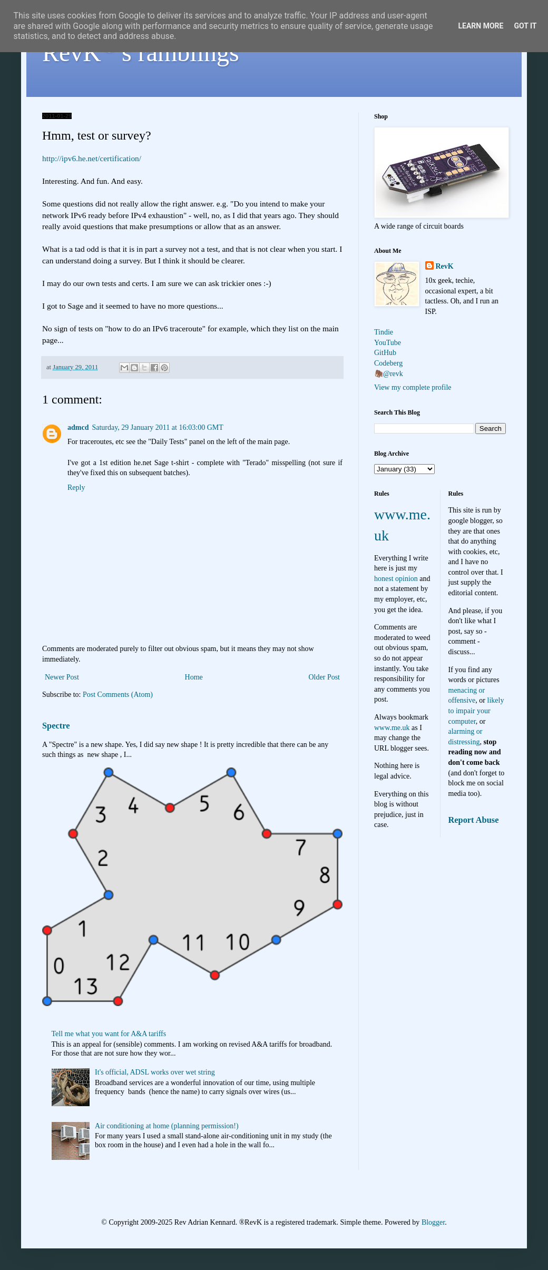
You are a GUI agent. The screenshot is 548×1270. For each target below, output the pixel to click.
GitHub (385, 353)
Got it (525, 26)
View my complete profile (413, 387)
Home (194, 677)
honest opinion (396, 579)
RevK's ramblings (140, 52)
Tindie (383, 332)
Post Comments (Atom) (118, 694)
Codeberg (388, 363)
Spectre (56, 726)
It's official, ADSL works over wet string (155, 1072)
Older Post (324, 677)
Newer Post (62, 677)
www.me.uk (392, 728)
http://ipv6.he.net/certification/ (91, 158)
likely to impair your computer (476, 710)
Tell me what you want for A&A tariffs (109, 1034)
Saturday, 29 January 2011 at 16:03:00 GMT (157, 427)
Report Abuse (473, 820)
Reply (76, 487)
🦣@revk (388, 374)
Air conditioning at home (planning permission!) (167, 1126)
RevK (445, 266)
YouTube (387, 343)
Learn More (480, 26)
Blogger (433, 1222)
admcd (78, 427)
